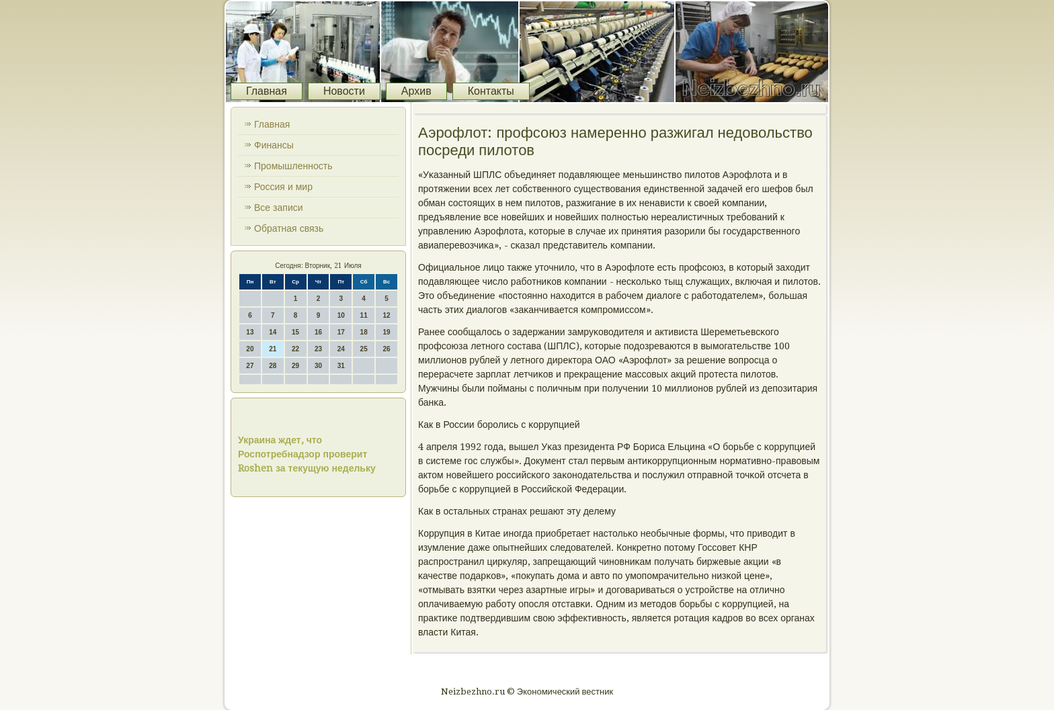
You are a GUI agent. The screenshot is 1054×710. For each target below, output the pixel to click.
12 (386, 315)
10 (341, 315)
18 (364, 332)
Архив (416, 91)
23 (318, 349)
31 (341, 365)
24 (341, 349)
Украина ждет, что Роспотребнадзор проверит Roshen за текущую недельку (307, 454)
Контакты (491, 91)
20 (249, 349)
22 (295, 349)
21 (272, 349)
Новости (344, 91)
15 (295, 332)
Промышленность (293, 166)
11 (364, 315)
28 (272, 365)
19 (386, 332)
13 (249, 332)
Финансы (274, 145)
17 (341, 332)
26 (386, 349)
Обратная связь (288, 228)
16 (318, 332)
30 (318, 365)
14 (272, 332)
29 (295, 365)
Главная (266, 91)
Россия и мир (283, 186)
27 (249, 365)
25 (364, 349)
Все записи (278, 207)
